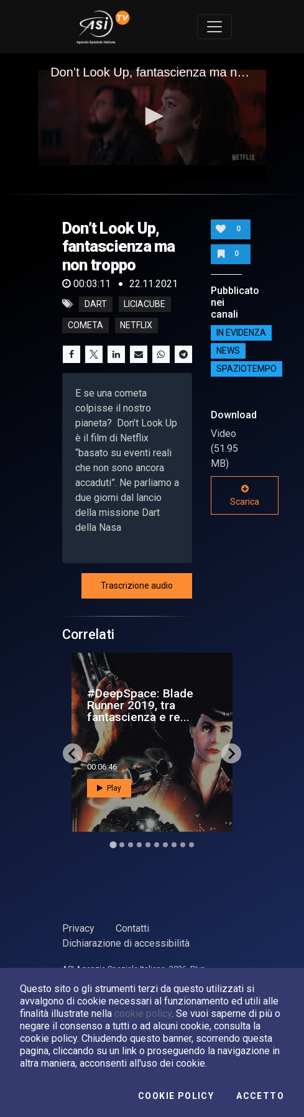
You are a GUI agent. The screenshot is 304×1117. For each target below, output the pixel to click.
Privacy (78, 928)
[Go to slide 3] (130, 844)
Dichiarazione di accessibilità (126, 943)
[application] (152, 117)
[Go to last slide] (73, 753)
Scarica (244, 495)
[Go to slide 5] (147, 844)
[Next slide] (231, 753)
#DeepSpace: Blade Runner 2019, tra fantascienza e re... (140, 705)
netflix (136, 325)
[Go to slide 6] (156, 844)
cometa (85, 325)
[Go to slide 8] (174, 844)
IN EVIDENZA (241, 333)
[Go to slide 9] (182, 844)
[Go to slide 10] (191, 844)
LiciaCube (144, 304)
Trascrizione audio (137, 586)
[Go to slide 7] (165, 844)
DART (96, 304)
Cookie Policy (176, 1096)
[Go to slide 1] (112, 845)
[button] (152, 116)
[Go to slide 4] (139, 844)
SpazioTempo (246, 369)
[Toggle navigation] (214, 26)
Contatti (132, 928)
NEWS (228, 351)
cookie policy (143, 1013)
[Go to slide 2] (121, 844)
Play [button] (109, 788)
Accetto (260, 1096)
